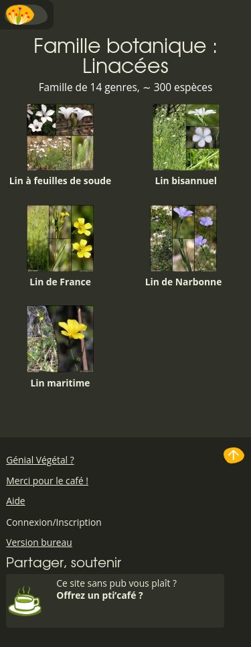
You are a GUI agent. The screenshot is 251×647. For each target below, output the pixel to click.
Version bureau (39, 542)
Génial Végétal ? (40, 459)
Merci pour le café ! (47, 480)
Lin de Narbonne (183, 246)
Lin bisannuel (186, 145)
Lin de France (60, 246)
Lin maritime (60, 346)
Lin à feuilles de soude (60, 145)
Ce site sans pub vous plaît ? (138, 589)
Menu (27, 14)
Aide (15, 500)
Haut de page (234, 455)
